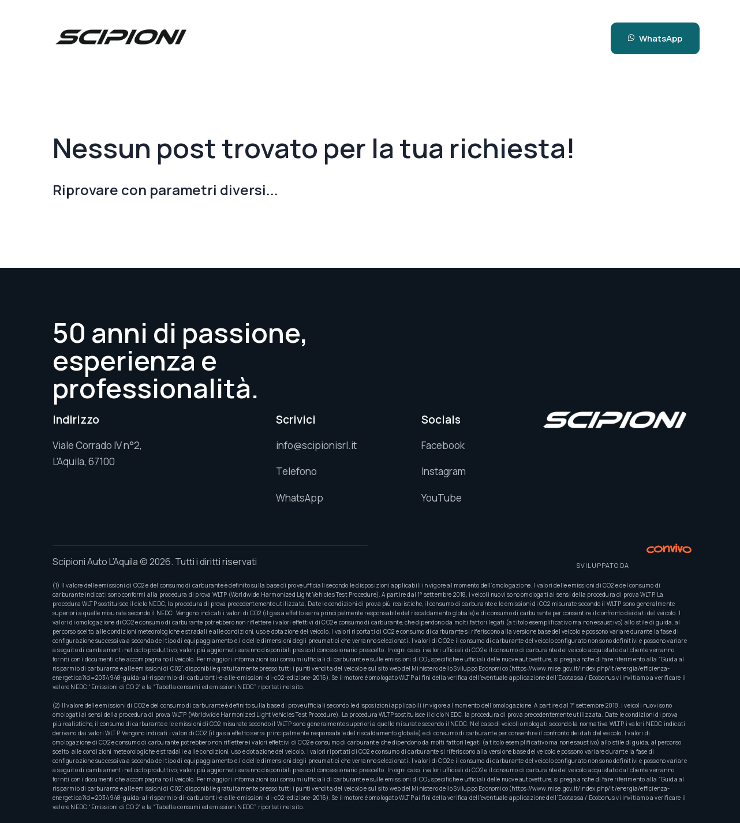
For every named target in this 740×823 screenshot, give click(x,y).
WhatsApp (299, 497)
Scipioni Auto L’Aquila (95, 561)
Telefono (296, 471)
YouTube (441, 497)
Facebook (443, 445)
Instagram (443, 471)
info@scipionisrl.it (316, 445)
